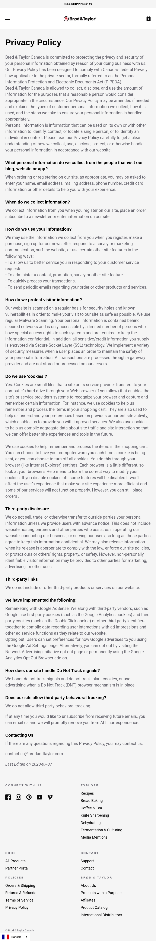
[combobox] (15, 937)
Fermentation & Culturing (101, 830)
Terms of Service (19, 900)
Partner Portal (17, 868)
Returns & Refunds (20, 893)
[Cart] (148, 18)
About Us (88, 885)
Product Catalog (94, 907)
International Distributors (101, 915)
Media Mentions (94, 837)
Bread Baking (92, 800)
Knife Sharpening (95, 815)
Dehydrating (91, 823)
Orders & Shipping (20, 885)
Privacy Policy (16, 907)
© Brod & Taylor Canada (19, 930)
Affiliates (88, 900)
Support (87, 861)
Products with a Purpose (101, 893)
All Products (15, 861)
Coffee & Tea (91, 808)
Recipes (87, 793)
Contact (87, 868)
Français (11, 937)
